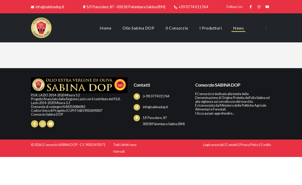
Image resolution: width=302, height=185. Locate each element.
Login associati (213, 145)
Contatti (231, 145)
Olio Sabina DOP (139, 27)
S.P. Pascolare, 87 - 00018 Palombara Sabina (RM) (124, 6)
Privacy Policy (248, 145)
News (238, 27)
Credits (265, 145)
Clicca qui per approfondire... (215, 113)
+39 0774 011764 (191, 6)
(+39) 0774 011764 (156, 96)
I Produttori (210, 27)
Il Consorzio (177, 27)
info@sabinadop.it (47, 6)
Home (105, 27)
